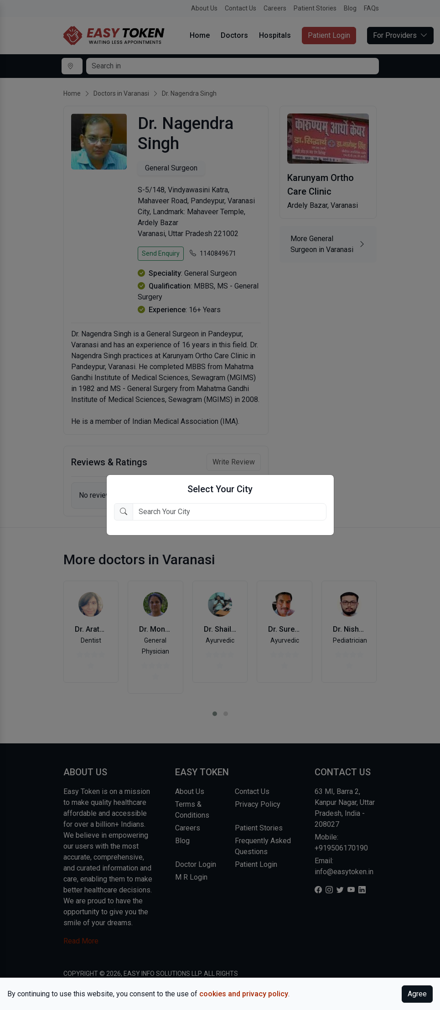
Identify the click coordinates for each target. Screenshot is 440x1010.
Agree (417, 993)
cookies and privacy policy (243, 993)
